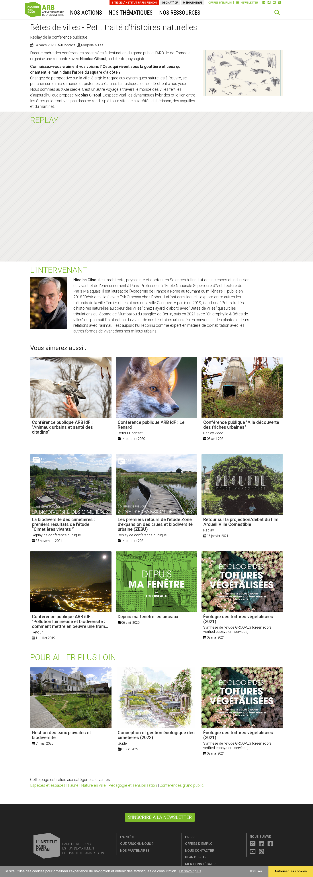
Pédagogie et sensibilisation (132, 785)
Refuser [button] (256, 871)
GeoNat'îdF (170, 2)
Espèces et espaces (47, 785)
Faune (73, 785)
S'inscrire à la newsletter (160, 817)
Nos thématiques (131, 13)
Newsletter (247, 2)
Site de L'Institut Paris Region (134, 2)
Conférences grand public (182, 785)
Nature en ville (93, 785)
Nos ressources (179, 13)
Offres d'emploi (220, 2)
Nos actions (86, 13)
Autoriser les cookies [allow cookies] (291, 871)
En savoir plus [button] (190, 871)
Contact (68, 45)
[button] (277, 12)
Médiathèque (192, 2)
